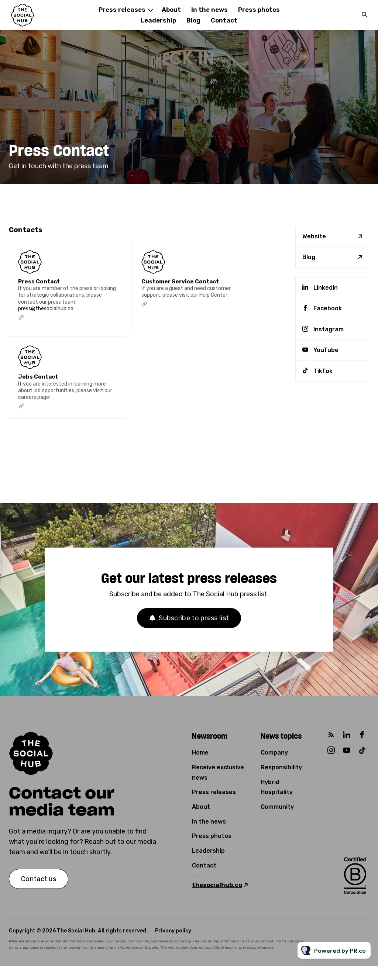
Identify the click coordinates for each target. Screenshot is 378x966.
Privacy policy (173, 931)
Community (277, 806)
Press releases (122, 9)
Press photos (259, 9)
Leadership (158, 20)
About (201, 806)
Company (274, 752)
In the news (209, 9)
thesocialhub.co (217, 885)
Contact (224, 20)
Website (314, 236)
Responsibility (281, 767)
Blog (193, 20)
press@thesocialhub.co (45, 309)
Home (200, 752)
